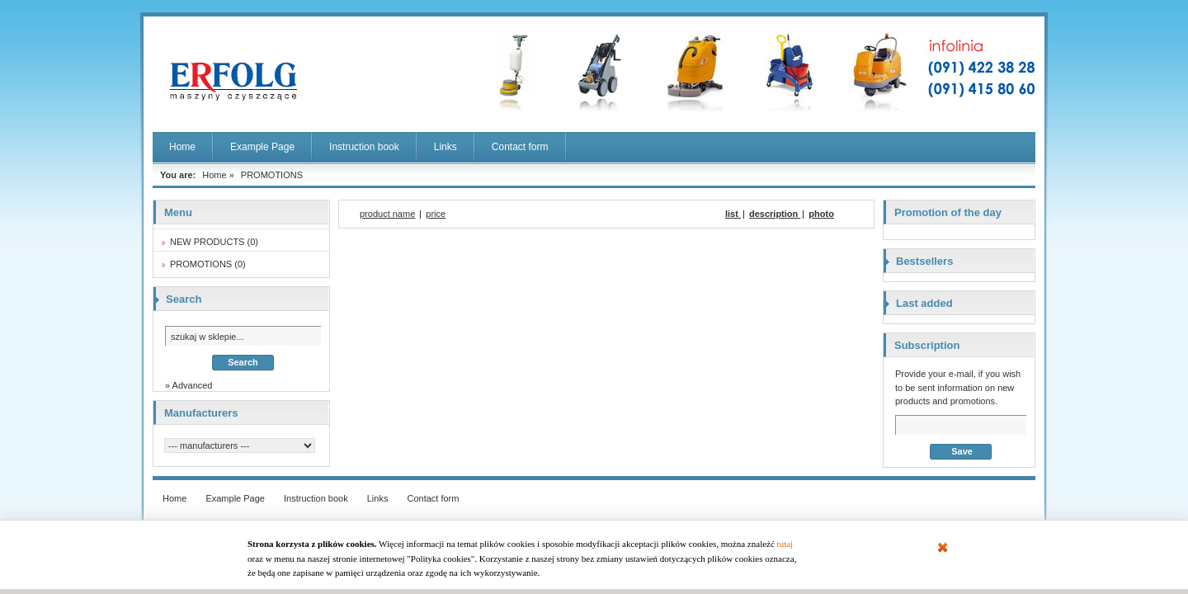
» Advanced (189, 385)
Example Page (262, 147)
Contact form (520, 147)
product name (387, 214)
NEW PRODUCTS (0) (214, 242)
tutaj (785, 544)
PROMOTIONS (272, 175)
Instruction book (364, 147)
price (436, 214)
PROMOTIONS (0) (208, 264)
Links (445, 147)
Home (182, 147)
